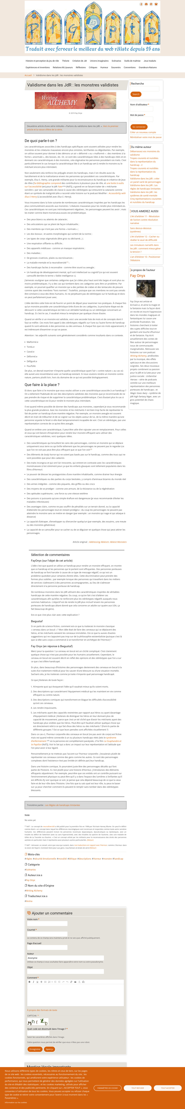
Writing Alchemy (34, 890)
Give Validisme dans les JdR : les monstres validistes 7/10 (39, 818)
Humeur (104, 67)
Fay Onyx (30, 880)
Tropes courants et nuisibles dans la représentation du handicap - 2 (144, 161)
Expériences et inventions (38, 67)
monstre (107, 858)
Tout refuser (138, 1088)
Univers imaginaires (99, 61)
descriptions (85, 858)
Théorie (65, 61)
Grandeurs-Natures (148, 67)
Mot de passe (136, 115)
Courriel (31, 929)
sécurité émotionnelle (45, 858)
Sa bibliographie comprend (47, 183)
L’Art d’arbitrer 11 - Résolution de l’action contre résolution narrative (145, 220)
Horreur (97, 858)
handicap (118, 858)
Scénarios (116, 61)
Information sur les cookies (16, 1102)
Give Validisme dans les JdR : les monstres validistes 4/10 (33, 818)
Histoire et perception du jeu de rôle (42, 61)
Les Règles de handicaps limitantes (62, 805)
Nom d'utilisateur (138, 104)
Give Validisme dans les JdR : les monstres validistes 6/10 (37, 818)
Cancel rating (26, 818)
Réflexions (81, 67)
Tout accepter (167, 1088)
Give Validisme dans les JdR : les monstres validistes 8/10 (41, 818)
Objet (30, 967)
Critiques (93, 67)
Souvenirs (116, 67)
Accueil (28, 75)
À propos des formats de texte (42, 1010)
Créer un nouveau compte (143, 132)
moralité (62, 858)
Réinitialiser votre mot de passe (146, 137)
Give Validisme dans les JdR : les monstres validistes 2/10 (29, 818)
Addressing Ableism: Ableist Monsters (107, 541)
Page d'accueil (34, 943)
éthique (73, 858)
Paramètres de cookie (107, 1088)
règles (29, 858)
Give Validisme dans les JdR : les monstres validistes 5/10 (35, 818)
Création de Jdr (79, 61)
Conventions (130, 67)
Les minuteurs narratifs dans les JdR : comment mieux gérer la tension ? (145, 248)
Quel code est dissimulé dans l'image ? (46, 1029)
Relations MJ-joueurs (63, 67)
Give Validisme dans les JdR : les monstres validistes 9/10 (43, 818)
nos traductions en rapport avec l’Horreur (90, 845)
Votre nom (32, 919)
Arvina (29, 901)
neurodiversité (49, 826)
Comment (32, 977)
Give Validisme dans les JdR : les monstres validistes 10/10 (44, 818)
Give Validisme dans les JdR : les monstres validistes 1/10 (27, 818)
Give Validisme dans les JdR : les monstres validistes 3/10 (31, 818)
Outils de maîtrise (132, 61)
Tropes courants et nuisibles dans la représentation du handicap (144, 172)
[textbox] (75, 995)
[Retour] (90, 840)
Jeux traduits (150, 61)
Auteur (30, 953)
